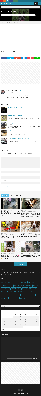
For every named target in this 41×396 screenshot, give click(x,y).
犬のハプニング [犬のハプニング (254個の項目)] (4, 298)
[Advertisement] (20, 72)
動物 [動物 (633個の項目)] (23, 288)
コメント (2, 156)
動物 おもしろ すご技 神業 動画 (15, 115)
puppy (12, 210)
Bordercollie (30, 233)
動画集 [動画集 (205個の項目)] (30, 288)
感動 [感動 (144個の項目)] (15, 291)
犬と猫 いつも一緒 (12, 130)
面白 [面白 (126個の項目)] (25, 298)
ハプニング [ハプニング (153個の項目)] (13, 288)
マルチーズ (30, 253)
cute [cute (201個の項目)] (2, 282)
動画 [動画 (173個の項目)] (27, 288)
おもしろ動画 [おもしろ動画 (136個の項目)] (31, 282)
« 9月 (3, 329)
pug (10, 210)
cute (15, 253)
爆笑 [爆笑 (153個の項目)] (34, 295)
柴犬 (37, 253)
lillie (35, 233)
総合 (1, 0)
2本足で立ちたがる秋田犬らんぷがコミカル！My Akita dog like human (30, 255)
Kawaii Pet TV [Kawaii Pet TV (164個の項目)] (11, 282)
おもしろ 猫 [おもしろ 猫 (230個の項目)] (16, 285)
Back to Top (20, 264)
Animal (9, 253)
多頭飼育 (34, 253)
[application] (20, 348)
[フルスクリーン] (38, 358)
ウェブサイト (3, 180)
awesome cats (24, 211)
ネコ (4, 0)
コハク (7, 234)
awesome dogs (30, 211)
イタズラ (3, 234)
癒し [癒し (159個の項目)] (21, 298)
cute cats (34, 211)
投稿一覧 (19, 90)
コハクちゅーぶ (12, 234)
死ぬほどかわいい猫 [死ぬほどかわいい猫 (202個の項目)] (15, 295)
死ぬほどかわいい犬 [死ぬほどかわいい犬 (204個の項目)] (5, 295)
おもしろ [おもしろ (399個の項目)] (17, 282)
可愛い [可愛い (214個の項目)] (35, 288)
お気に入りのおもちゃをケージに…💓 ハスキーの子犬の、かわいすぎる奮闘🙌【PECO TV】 (10, 256)
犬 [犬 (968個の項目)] (36, 295)
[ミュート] (36, 358)
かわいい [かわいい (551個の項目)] (22, 285)
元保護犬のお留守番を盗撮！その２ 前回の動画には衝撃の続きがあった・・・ (10, 237)
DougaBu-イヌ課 (24, 393)
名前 (2, 169)
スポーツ (15, 0)
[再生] (2, 358)
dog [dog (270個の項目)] (6, 282)
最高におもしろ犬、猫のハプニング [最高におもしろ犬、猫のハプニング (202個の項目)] (24, 291)
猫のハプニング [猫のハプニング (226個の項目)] (15, 298)
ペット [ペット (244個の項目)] (19, 288)
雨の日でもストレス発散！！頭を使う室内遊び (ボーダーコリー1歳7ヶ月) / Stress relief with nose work (30, 236)
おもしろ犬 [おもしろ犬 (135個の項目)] (10, 285)
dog (8, 210)
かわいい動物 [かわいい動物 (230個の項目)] (28, 285)
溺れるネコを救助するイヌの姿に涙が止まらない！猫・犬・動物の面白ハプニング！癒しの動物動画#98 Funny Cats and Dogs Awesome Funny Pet (30, 216)
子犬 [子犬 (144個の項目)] (8, 291)
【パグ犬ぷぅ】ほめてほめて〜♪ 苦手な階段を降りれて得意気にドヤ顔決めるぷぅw (10, 213)
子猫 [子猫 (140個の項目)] (11, 291)
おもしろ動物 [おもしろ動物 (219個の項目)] (24, 282)
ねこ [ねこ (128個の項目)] (9, 288)
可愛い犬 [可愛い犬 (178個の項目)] (3, 291)
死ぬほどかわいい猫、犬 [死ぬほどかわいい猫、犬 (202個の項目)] (26, 295)
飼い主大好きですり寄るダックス (15, 107)
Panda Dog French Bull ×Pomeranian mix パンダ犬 (20, 123)
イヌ (7, 0)
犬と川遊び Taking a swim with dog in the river (18, 138)
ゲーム (11, 0)
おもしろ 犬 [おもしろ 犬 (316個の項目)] (3, 285)
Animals (12, 253)
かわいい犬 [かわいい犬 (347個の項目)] (35, 285)
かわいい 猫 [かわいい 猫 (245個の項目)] (3, 288)
